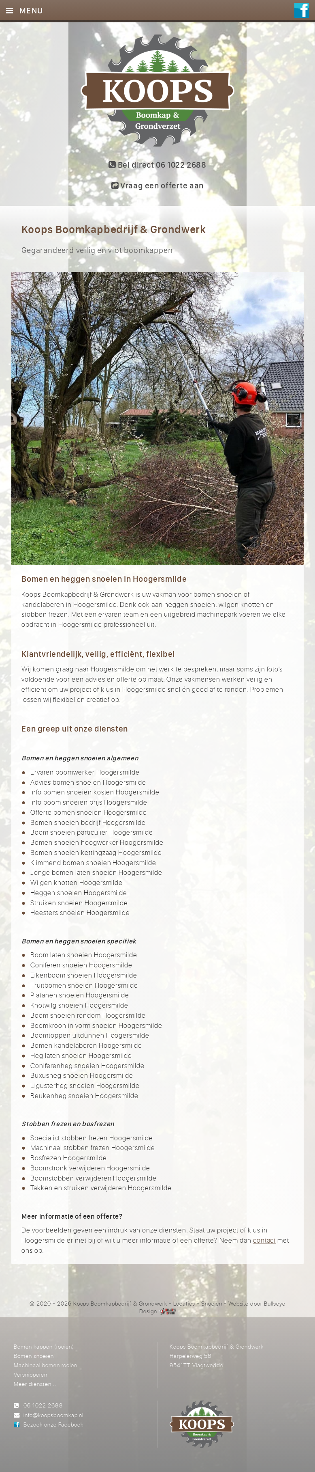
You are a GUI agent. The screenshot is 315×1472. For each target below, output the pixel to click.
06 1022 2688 (42, 1405)
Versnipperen (30, 1374)
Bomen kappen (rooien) (44, 1346)
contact (264, 1240)
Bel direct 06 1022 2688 (157, 164)
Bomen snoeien (34, 1356)
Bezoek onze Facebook (53, 1424)
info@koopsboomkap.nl (53, 1415)
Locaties (184, 1303)
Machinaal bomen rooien (45, 1365)
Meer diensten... (35, 1384)
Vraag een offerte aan (157, 185)
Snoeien (211, 1303)
